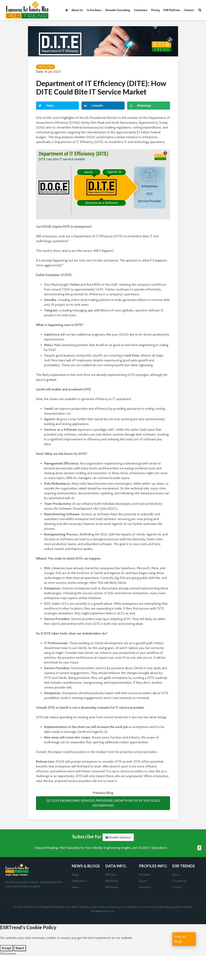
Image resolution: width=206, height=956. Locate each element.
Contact (189, 10)
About (176, 874)
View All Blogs (45, 66)
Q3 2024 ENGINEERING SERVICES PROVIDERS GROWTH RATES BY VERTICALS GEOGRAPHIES (103, 803)
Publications (79, 881)
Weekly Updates (118, 837)
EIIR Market (111, 887)
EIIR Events (112, 881)
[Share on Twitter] (57, 106)
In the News (94, 10)
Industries (145, 887)
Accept (6, 948)
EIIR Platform (172, 10)
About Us (77, 10)
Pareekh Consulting (117, 10)
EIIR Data (110, 874)
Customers (140, 10)
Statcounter (8, 953)
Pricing (155, 10)
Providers (145, 874)
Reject (19, 948)
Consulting (179, 881)
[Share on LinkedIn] (102, 106)
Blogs (75, 874)
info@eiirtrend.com (103, 911)
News (75, 887)
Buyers (143, 881)
